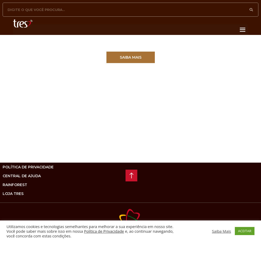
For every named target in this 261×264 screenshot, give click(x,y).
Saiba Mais (221, 231)
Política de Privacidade (104, 231)
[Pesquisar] (251, 9)
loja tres (13, 193)
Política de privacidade (28, 167)
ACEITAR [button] (244, 231)
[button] (130, 57)
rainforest (15, 184)
